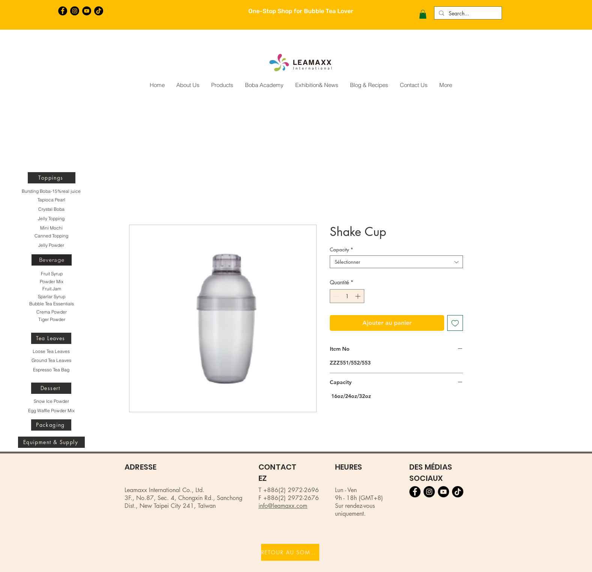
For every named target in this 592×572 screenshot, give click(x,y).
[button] (423, 14)
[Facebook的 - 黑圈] (62, 10)
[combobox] (396, 261)
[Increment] (358, 296)
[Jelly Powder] (51, 245)
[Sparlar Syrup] (52, 296)
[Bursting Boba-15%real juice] (51, 191)
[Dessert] (51, 388)
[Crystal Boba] (51, 209)
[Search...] (467, 13)
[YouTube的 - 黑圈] (86, 10)
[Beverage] (52, 260)
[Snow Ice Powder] (51, 401)
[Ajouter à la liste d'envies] (455, 323)
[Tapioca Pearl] (51, 200)
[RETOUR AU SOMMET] (290, 552)
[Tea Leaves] (51, 338)
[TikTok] (98, 10)
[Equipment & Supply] (51, 442)
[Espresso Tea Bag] (51, 369)
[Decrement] (335, 296)
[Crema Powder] (52, 312)
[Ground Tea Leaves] (51, 360)
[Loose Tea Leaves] (51, 351)
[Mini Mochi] (51, 228)
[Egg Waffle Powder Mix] (51, 410)
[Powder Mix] (52, 281)
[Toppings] (51, 177)
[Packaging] (51, 425)
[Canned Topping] (51, 236)
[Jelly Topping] (51, 218)
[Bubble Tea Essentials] (51, 303)
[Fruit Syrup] (52, 273)
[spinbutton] (347, 296)
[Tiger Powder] (52, 319)
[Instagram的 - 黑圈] (74, 10)
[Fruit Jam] (52, 288)
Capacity (341, 249)
